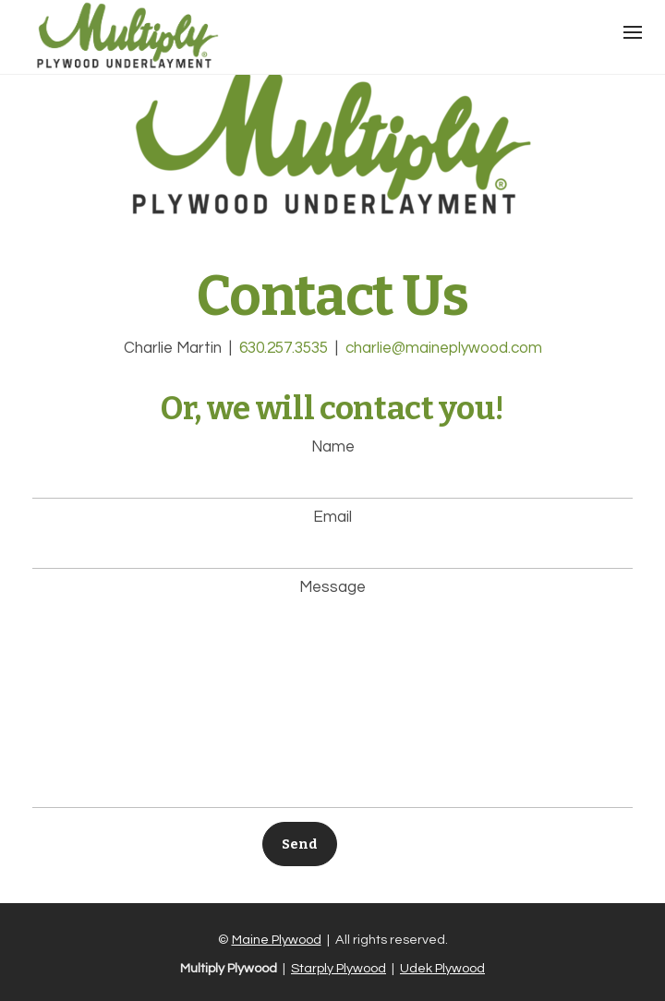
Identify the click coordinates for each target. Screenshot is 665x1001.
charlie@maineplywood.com (443, 348)
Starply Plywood (338, 968)
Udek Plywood (442, 968)
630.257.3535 (283, 348)
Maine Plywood (276, 940)
